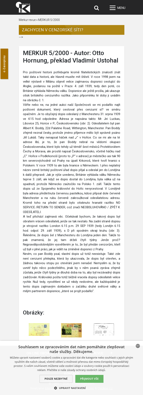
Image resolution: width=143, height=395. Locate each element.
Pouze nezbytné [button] (55, 379)
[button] (71, 388)
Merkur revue (27, 20)
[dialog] (71, 368)
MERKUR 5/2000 (49, 20)
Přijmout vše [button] (89, 379)
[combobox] (138, 346)
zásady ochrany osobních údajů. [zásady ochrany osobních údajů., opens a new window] (86, 370)
